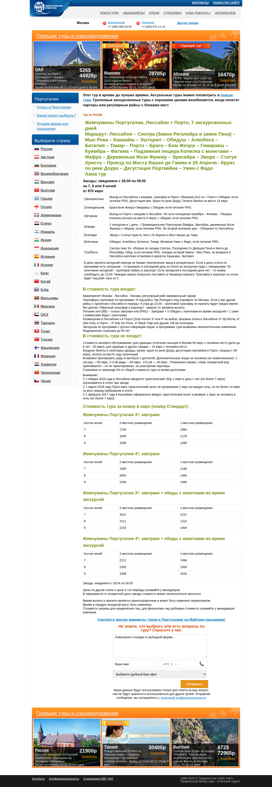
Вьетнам (48, 190)
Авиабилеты (134, 13)
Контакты (200, 2)
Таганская (148, 22)
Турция (46, 339)
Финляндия (50, 348)
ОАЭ (44, 315)
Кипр (45, 273)
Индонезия (50, 248)
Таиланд (48, 323)
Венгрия (47, 182)
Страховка (173, 13)
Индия (46, 240)
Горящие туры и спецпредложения (77, 713)
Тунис (45, 331)
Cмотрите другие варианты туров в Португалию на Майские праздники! (161, 620)
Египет (46, 223)
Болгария (48, 165)
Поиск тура (109, 13)
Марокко (112, 73)
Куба (44, 290)
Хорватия (48, 364)
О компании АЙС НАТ (98, 778)
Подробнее (89, 756)
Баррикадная (116, 22)
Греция (46, 199)
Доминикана (51, 215)
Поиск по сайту (226, 2)
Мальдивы (49, 298)
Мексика (48, 306)
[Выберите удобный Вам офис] (160, 674)
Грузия (46, 207)
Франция (48, 356)
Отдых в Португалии (54, 107)
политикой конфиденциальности (183, 697)
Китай (45, 281)
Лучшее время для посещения (52, 126)
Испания (48, 257)
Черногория (50, 373)
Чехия (46, 381)
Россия (46, 149)
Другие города (187, 23)
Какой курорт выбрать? (56, 115)
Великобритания (54, 174)
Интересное (225, 13)
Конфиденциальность (64, 778)
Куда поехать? (198, 13)
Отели (154, 13)
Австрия (47, 157)
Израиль (48, 232)
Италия (47, 265)
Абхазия (181, 74)
